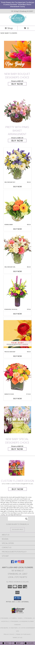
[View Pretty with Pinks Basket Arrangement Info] (17, 108)
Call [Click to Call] (6, 643)
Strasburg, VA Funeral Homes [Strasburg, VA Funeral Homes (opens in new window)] (11, 618)
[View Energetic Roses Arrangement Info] (18, 376)
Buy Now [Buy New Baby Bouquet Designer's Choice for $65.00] (17, 83)
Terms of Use (17, 637)
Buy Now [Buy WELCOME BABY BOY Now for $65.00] (17, 186)
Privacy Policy (9, 634)
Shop (9, 28)
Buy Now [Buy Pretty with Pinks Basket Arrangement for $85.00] (17, 140)
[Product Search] (18, 519)
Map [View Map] (17, 643)
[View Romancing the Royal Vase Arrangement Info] (18, 291)
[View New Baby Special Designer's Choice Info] (17, 420)
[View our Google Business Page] (15, 563)
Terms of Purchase (23, 634)
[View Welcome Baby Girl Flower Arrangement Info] (18, 249)
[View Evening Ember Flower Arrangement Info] (18, 207)
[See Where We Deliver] (17, 529)
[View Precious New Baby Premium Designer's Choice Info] (18, 334)
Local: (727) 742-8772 (17, 577)
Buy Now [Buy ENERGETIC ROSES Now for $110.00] (17, 398)
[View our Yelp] (22, 563)
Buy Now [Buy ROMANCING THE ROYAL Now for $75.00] (17, 314)
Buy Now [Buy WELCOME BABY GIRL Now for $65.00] (17, 271)
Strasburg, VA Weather (8, 628)
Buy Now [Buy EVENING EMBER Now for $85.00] (17, 229)
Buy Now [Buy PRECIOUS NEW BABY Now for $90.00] (17, 356)
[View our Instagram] (19, 563)
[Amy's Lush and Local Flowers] (17, 23)
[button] (17, 598)
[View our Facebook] (12, 563)
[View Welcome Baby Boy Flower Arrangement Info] (18, 164)
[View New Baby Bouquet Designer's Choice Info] (17, 54)
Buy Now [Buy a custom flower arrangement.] (17, 489)
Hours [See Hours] (29, 643)
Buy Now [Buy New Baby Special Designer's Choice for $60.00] (17, 449)
